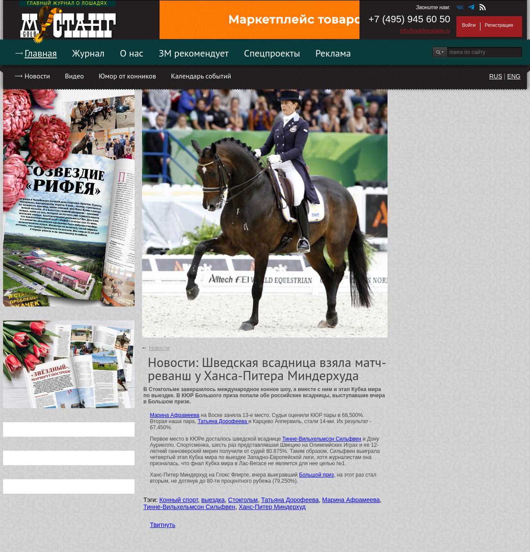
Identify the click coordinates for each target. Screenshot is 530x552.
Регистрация (499, 25)
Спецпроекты (272, 53)
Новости (37, 75)
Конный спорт (178, 499)
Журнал (88, 53)
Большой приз (316, 475)
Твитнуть (162, 524)
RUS (495, 76)
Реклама (333, 53)
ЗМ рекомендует (194, 53)
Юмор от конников (127, 75)
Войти (469, 25)
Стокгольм (243, 499)
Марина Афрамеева (174, 415)
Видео (74, 75)
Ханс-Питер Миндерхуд (272, 506)
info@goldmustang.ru (425, 31)
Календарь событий (201, 75)
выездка (212, 499)
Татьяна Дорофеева (223, 421)
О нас (131, 53)
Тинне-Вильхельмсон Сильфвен (321, 439)
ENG (513, 76)
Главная (41, 53)
